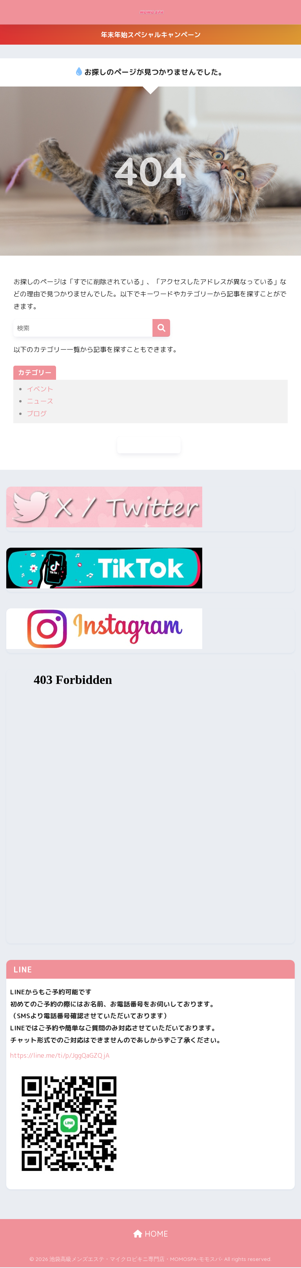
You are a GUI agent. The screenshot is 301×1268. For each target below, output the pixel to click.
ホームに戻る (149, 445)
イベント (40, 388)
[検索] (161, 328)
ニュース (40, 401)
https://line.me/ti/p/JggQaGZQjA (61, 1056)
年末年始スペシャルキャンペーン (151, 34)
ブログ (37, 413)
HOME (150, 1235)
